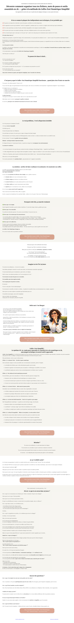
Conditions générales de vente (19, 619)
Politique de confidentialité (54, 619)
